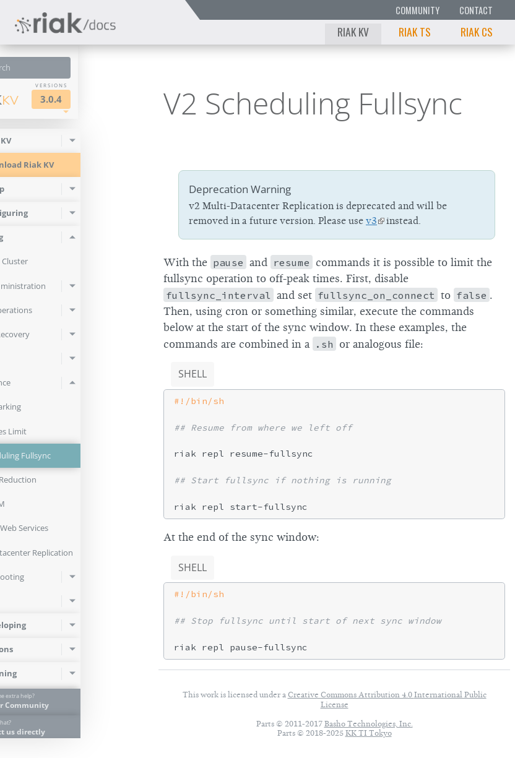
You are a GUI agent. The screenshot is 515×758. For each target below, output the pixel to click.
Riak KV (353, 32)
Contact (476, 10)
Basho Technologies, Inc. (368, 723)
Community (417, 10)
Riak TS (415, 32)
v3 (371, 220)
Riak (47, 98)
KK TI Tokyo (368, 733)
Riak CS (477, 32)
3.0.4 (109, 99)
